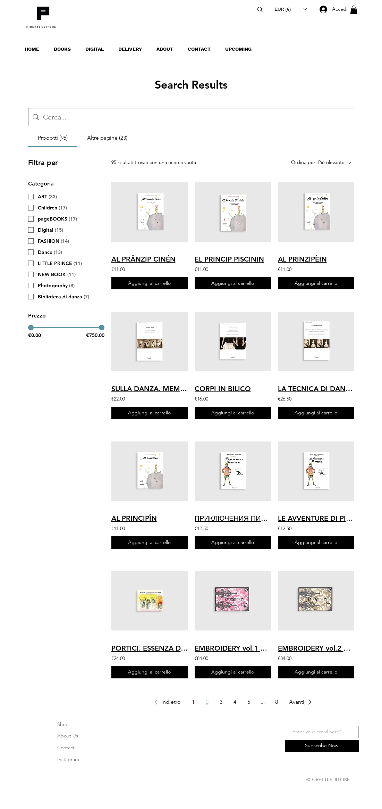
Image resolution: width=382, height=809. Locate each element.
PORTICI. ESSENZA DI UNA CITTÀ (149, 648)
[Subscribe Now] (322, 746)
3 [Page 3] (221, 702)
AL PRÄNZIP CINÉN (143, 259)
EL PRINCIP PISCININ (229, 259)
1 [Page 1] (193, 702)
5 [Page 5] (248, 702)
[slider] (31, 327)
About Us (67, 736)
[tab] (52, 138)
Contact (66, 747)
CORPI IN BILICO (223, 389)
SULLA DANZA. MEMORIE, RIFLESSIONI (149, 389)
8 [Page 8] (276, 702)
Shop (63, 724)
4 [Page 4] (235, 702)
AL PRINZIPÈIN (302, 259)
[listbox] (290, 9)
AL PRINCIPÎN (134, 518)
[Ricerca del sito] (196, 117)
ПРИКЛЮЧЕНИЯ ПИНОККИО (233, 518)
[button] (290, 9)
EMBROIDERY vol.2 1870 (316, 648)
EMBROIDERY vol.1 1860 (233, 648)
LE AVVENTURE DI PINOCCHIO (316, 518)
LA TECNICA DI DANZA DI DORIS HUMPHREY (316, 389)
